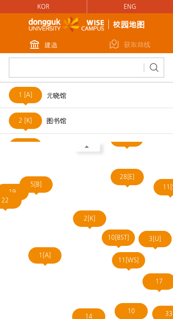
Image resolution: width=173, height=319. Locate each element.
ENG (130, 7)
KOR (43, 7)
